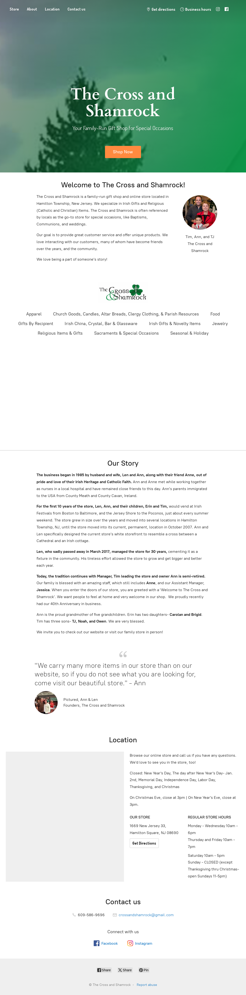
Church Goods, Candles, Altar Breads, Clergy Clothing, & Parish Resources (126, 314)
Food (215, 314)
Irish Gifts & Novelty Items (175, 323)
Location (52, 9)
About (32, 9)
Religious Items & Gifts (60, 333)
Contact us (77, 9)
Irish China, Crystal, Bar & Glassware (101, 323)
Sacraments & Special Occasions (126, 333)
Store (14, 9)
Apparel (34, 314)
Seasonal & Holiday (189, 333)
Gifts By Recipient (35, 323)
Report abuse (147, 985)
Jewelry (220, 323)
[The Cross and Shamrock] (123, 292)
